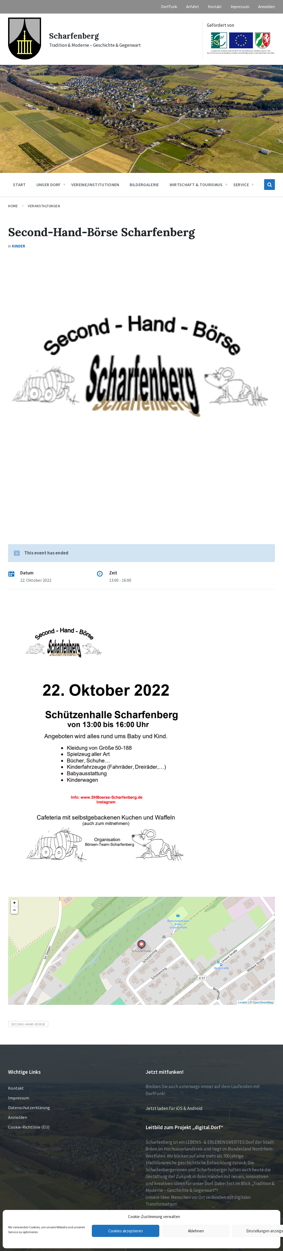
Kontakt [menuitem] (215, 6)
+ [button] (14, 903)
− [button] (14, 910)
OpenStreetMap (263, 1002)
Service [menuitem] (241, 184)
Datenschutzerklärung (29, 1107)
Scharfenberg (75, 36)
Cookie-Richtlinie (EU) (28, 1127)
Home (13, 205)
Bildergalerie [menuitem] (144, 184)
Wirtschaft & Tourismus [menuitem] (196, 184)
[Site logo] (24, 58)
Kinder (18, 246)
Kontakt (16, 1088)
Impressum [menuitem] (240, 6)
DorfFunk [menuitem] (169, 6)
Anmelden (17, 1117)
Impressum (18, 1098)
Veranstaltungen (44, 205)
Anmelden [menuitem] (266, 6)
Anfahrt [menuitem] (192, 6)
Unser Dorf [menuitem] (48, 184)
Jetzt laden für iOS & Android (174, 1108)
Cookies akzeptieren (125, 1230)
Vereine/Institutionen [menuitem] (95, 184)
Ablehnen (196, 1230)
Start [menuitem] (19, 184)
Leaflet (242, 1002)
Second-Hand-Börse (28, 1024)
